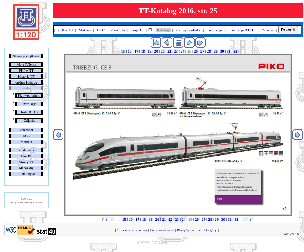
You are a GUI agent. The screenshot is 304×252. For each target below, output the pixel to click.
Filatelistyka (26, 174)
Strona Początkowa (132, 230)
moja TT (137, 30)
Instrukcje (29, 104)
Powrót (288, 29)
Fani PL (26, 156)
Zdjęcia (29, 121)
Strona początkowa (26, 56)
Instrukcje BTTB (242, 30)
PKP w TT (26, 70)
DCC (26, 136)
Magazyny (26, 168)
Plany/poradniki (29, 95)
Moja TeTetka (26, 64)
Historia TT (26, 76)
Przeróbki (26, 130)
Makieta (26, 142)
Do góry (210, 230)
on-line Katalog (26, 82)
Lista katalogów (162, 230)
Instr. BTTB (29, 112)
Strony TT (26, 162)
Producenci (26, 150)
